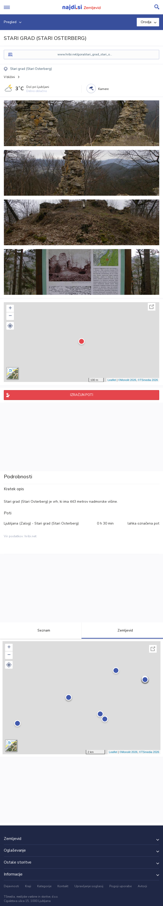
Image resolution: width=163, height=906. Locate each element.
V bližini (9, 77)
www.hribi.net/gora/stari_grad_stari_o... (84, 54)
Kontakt (62, 886)
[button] (10, 326)
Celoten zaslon (151, 307)
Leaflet (112, 379)
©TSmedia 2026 (148, 379)
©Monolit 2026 (127, 379)
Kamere (103, 89)
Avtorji (142, 886)
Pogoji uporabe (120, 886)
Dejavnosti (11, 886)
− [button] (10, 316)
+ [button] (10, 308)
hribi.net (30, 536)
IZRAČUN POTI (81, 395)
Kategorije (44, 886)
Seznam (41, 630)
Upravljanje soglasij (88, 886)
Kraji (28, 886)
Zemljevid (122, 630)
